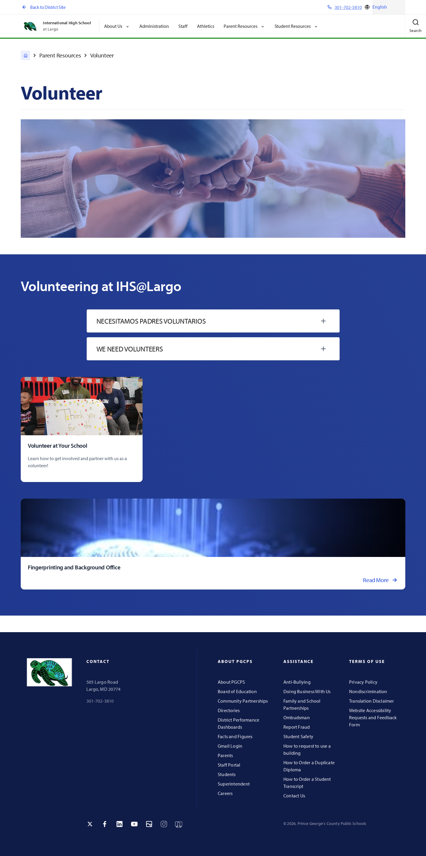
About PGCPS (231, 682)
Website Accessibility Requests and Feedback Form (373, 717)
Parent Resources (60, 55)
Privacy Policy (363, 682)
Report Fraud (296, 727)
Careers (225, 793)
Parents (225, 755)
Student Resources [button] (297, 26)
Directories (229, 710)
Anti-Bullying (297, 682)
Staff (183, 26)
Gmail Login (230, 746)
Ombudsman (296, 717)
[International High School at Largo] (25, 55)
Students (227, 774)
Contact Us (294, 796)
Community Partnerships (243, 701)
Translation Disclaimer (371, 701)
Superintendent (234, 784)
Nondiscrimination (368, 691)
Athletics (205, 26)
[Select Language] (388, 7)
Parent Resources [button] (244, 26)
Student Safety (298, 736)
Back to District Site (43, 7)
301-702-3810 (100, 701)
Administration (154, 26)
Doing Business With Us (307, 691)
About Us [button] (117, 26)
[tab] (213, 321)
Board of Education (237, 691)
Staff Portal (229, 765)
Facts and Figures (235, 736)
